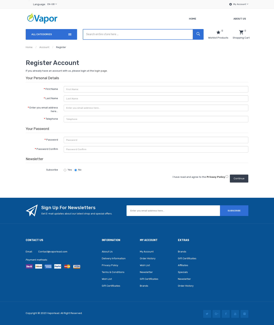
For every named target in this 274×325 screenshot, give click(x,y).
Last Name (51, 98)
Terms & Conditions (113, 272)
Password (52, 139)
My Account (240, 4)
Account (44, 47)
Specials (183, 272)
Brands (144, 285)
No (77, 169)
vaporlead (53, 313)
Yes (68, 169)
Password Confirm (47, 149)
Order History (147, 258)
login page (101, 70)
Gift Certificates (111, 285)
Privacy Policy (110, 265)
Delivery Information (114, 258)
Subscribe (52, 169)
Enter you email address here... (43, 109)
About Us (107, 251)
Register (61, 47)
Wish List (107, 279)
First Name (51, 89)
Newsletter (146, 272)
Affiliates (183, 265)
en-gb (52, 4)
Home (29, 47)
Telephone (52, 118)
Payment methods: (37, 259)
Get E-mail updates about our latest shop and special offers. (76, 213)
